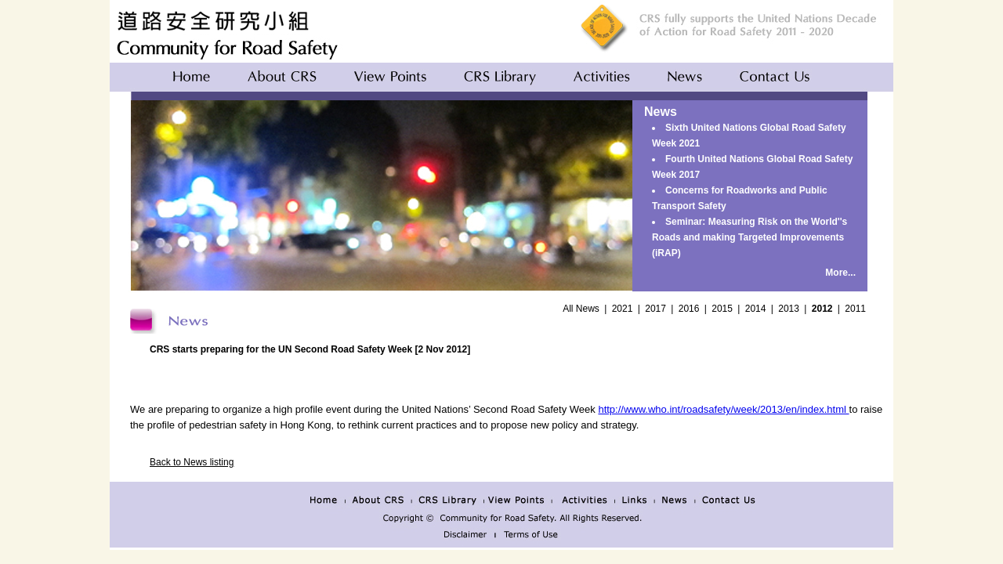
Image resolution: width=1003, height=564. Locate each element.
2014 (755, 308)
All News (581, 308)
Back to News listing (192, 462)
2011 (855, 308)
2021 (622, 308)
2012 (822, 308)
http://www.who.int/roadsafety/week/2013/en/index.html (723, 409)
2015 (722, 308)
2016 (689, 308)
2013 (788, 308)
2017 (655, 308)
